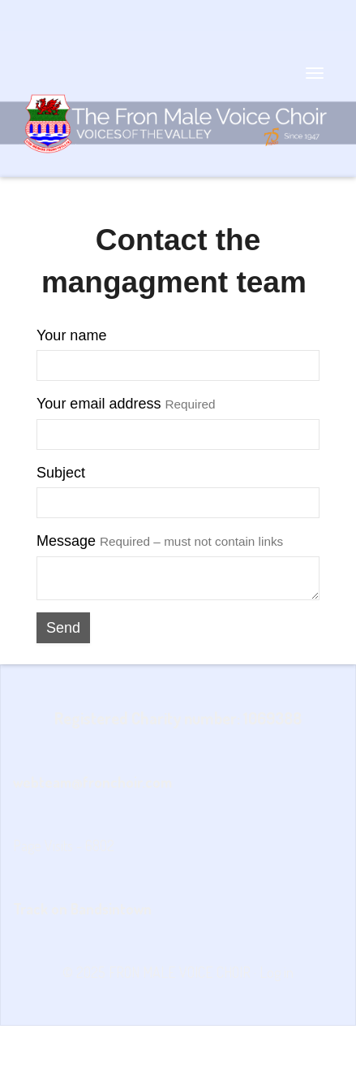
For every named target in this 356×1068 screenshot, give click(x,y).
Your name (71, 335)
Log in (276, 972)
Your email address (126, 404)
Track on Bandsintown (82, 909)
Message (159, 541)
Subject (60, 473)
